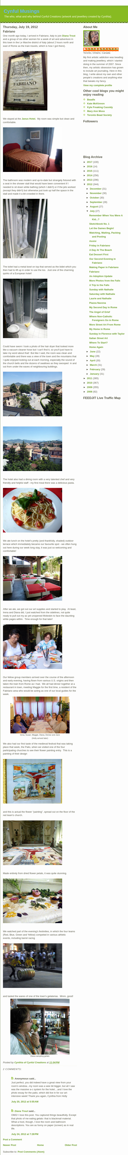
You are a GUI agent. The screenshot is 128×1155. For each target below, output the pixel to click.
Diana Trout (68, 35)
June (93, 351)
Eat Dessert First (98, 254)
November (96, 193)
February (95, 369)
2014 (90, 175)
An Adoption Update (100, 276)
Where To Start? (98, 342)
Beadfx (91, 99)
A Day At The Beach (100, 250)
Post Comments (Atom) (31, 1151)
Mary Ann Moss (96, 111)
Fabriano (94, 271)
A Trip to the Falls (99, 285)
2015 (90, 171)
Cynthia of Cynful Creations (103, 49)
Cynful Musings (22, 11)
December (96, 188)
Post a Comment (12, 1139)
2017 (90, 162)
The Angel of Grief (99, 312)
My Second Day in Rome (103, 307)
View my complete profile (97, 85)
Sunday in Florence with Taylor (106, 333)
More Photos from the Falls (104, 280)
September (96, 202)
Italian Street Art (98, 338)
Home (40, 1145)
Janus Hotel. (29, 118)
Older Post (71, 1145)
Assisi (92, 241)
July (92, 211)
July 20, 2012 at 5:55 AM (24, 1101)
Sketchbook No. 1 (99, 223)
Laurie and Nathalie (100, 298)
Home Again (96, 347)
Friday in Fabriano (99, 245)
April (93, 360)
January (95, 373)
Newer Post (9, 1145)
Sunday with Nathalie (101, 289)
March (94, 365)
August (94, 206)
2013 (90, 179)
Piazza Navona (97, 303)
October (95, 197)
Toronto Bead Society (99, 115)
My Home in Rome (99, 329)
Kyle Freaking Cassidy (100, 107)
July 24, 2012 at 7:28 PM (24, 1134)
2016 (90, 166)
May (92, 356)
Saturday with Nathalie (102, 294)
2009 (90, 387)
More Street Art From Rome (104, 324)
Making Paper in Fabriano (103, 267)
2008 (90, 391)
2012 (90, 184)
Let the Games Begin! (101, 228)
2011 (90, 378)
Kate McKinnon (96, 103)
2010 (90, 382)
